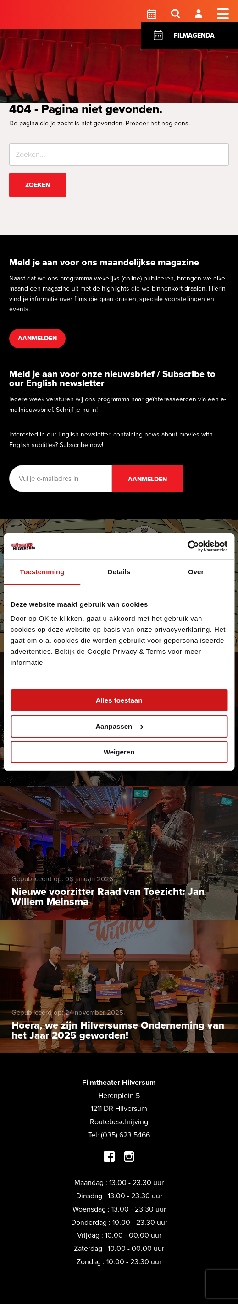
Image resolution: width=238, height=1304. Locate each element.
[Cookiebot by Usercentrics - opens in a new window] (187, 546)
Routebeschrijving (119, 1121)
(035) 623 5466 (125, 1135)
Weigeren (119, 752)
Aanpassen (119, 726)
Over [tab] (196, 572)
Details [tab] (119, 572)
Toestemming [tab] (42, 572)
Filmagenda (194, 35)
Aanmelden (37, 338)
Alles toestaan (119, 700)
